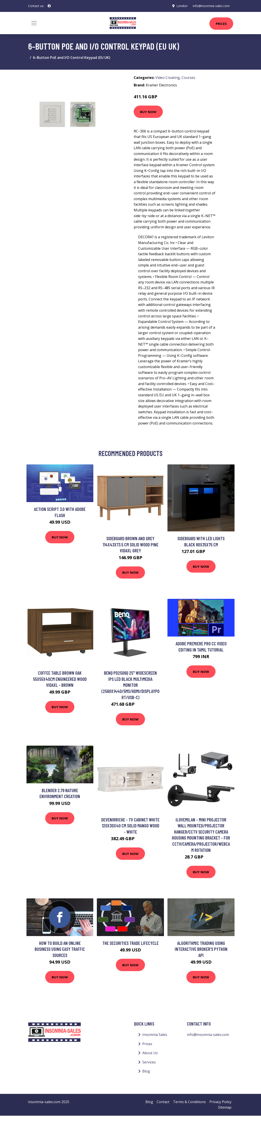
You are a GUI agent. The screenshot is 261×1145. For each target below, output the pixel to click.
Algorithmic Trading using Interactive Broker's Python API (201, 949)
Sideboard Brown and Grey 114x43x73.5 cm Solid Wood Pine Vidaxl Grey (130, 544)
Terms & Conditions (189, 1101)
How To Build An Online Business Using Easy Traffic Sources (60, 949)
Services (149, 1062)
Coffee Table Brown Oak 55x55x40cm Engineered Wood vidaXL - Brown (60, 679)
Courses (188, 77)
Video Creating (167, 77)
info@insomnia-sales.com (211, 6)
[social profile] (49, 6)
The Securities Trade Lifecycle (130, 943)
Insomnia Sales (154, 1034)
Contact (163, 1101)
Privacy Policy (220, 1101)
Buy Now (148, 112)
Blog (146, 1071)
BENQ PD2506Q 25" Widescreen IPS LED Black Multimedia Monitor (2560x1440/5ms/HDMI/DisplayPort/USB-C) (130, 685)
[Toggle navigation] (34, 23)
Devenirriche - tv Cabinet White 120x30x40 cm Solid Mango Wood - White (130, 825)
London (182, 6)
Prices (221, 23)
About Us (150, 1052)
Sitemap (224, 1107)
